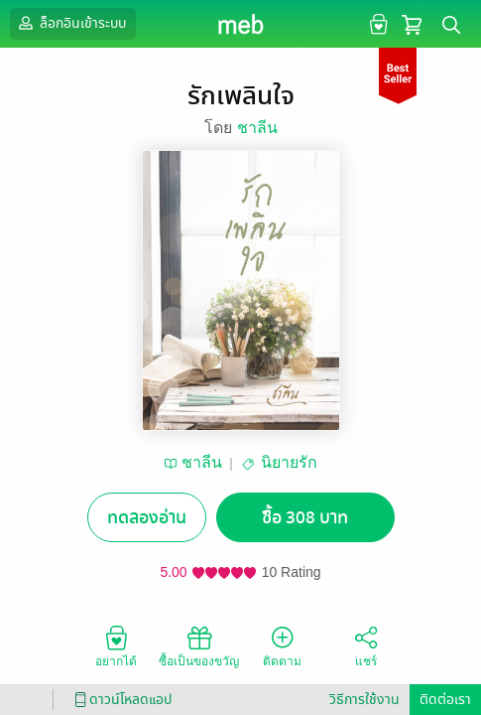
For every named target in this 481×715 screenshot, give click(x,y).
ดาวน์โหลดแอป (120, 699)
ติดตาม (282, 645)
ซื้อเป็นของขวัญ (199, 645)
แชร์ (366, 645)
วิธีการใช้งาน (364, 699)
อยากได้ (116, 645)
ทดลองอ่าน (146, 517)
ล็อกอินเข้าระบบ (70, 23)
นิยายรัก (289, 462)
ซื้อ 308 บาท (305, 517)
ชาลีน (257, 127)
